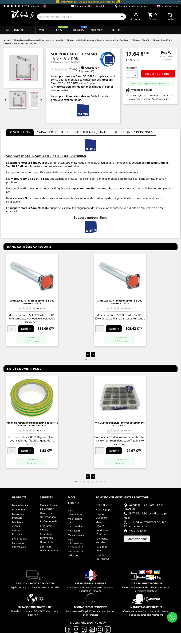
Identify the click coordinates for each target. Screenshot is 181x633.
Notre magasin (135, 530)
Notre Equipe (103, 509)
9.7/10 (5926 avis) (25, 5)
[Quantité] (130, 74)
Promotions (18, 509)
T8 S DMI (72, 83)
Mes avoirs (74, 530)
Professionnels (48, 521)
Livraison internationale (131, 6)
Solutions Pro (166, 6)
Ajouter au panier (158, 74)
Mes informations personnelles (75, 543)
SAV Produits (19, 538)
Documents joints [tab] (91, 132)
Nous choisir (47, 542)
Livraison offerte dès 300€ (88, 6)
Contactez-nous (137, 539)
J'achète (26, 329)
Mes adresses (76, 535)
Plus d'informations (161, 98)
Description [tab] (20, 132)
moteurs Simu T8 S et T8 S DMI (31, 178)
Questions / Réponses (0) (89, 69)
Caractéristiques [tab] (52, 132)
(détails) (111, 1)
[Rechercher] (81, 16)
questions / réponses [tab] (133, 132)
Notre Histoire (104, 505)
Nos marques (20, 505)
